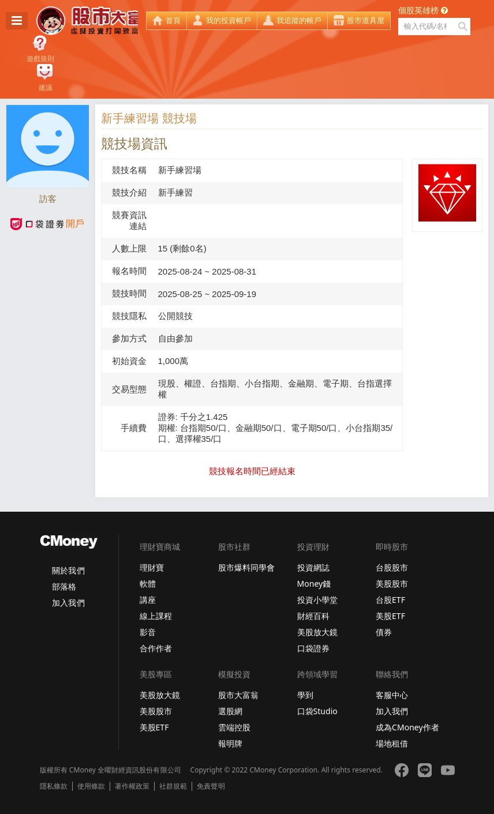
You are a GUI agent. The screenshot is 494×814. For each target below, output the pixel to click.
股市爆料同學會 (246, 567)
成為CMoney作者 (407, 727)
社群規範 (173, 786)
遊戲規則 (40, 59)
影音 (148, 632)
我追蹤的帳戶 (298, 20)
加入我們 (68, 602)
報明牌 (230, 743)
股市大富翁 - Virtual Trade (87, 20)
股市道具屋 (365, 20)
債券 (384, 632)
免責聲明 (210, 786)
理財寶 (152, 567)
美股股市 (392, 583)
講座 (148, 599)
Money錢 (314, 583)
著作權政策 (132, 786)
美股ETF (390, 615)
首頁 (173, 20)
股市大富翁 (238, 694)
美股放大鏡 (317, 632)
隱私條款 (54, 786)
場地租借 (392, 743)
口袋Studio (317, 711)
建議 (46, 88)
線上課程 (156, 615)
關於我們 (68, 570)
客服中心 (392, 694)
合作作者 (156, 648)
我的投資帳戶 (228, 20)
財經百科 (313, 615)
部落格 (64, 586)
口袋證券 (313, 648)
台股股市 (392, 567)
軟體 (148, 583)
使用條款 (91, 786)
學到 (305, 694)
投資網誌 (313, 567)
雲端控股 (234, 727)
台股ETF (390, 599)
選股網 (230, 711)
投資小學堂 (317, 599)
